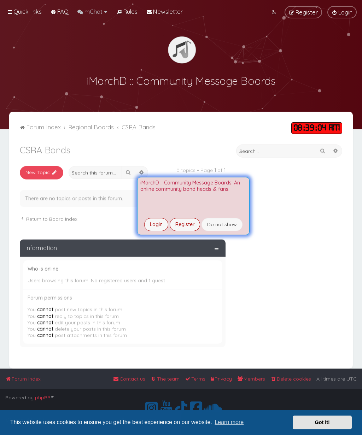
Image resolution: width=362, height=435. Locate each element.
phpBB (43, 397)
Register (184, 224)
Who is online (43, 267)
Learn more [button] (229, 422)
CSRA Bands (45, 148)
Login (156, 224)
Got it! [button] (322, 422)
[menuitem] (59, 11)
